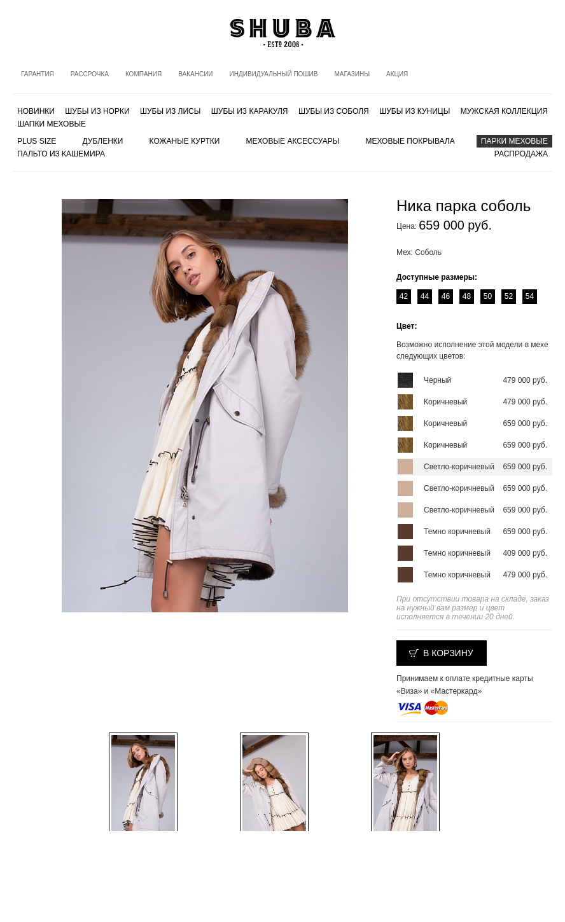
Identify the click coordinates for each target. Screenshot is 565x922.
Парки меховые (514, 141)
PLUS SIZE (36, 141)
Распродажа (521, 153)
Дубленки (103, 141)
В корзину (448, 653)
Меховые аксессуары (293, 141)
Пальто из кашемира (61, 153)
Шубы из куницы (414, 111)
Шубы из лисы (170, 111)
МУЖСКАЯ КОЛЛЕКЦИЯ (504, 111)
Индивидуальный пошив (274, 74)
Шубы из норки (97, 111)
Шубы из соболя (333, 111)
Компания (143, 74)
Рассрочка (90, 74)
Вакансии (195, 74)
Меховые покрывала (409, 141)
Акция (397, 74)
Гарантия (37, 74)
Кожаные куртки (185, 141)
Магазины (352, 74)
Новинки (36, 111)
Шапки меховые (51, 124)
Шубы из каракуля (249, 111)
